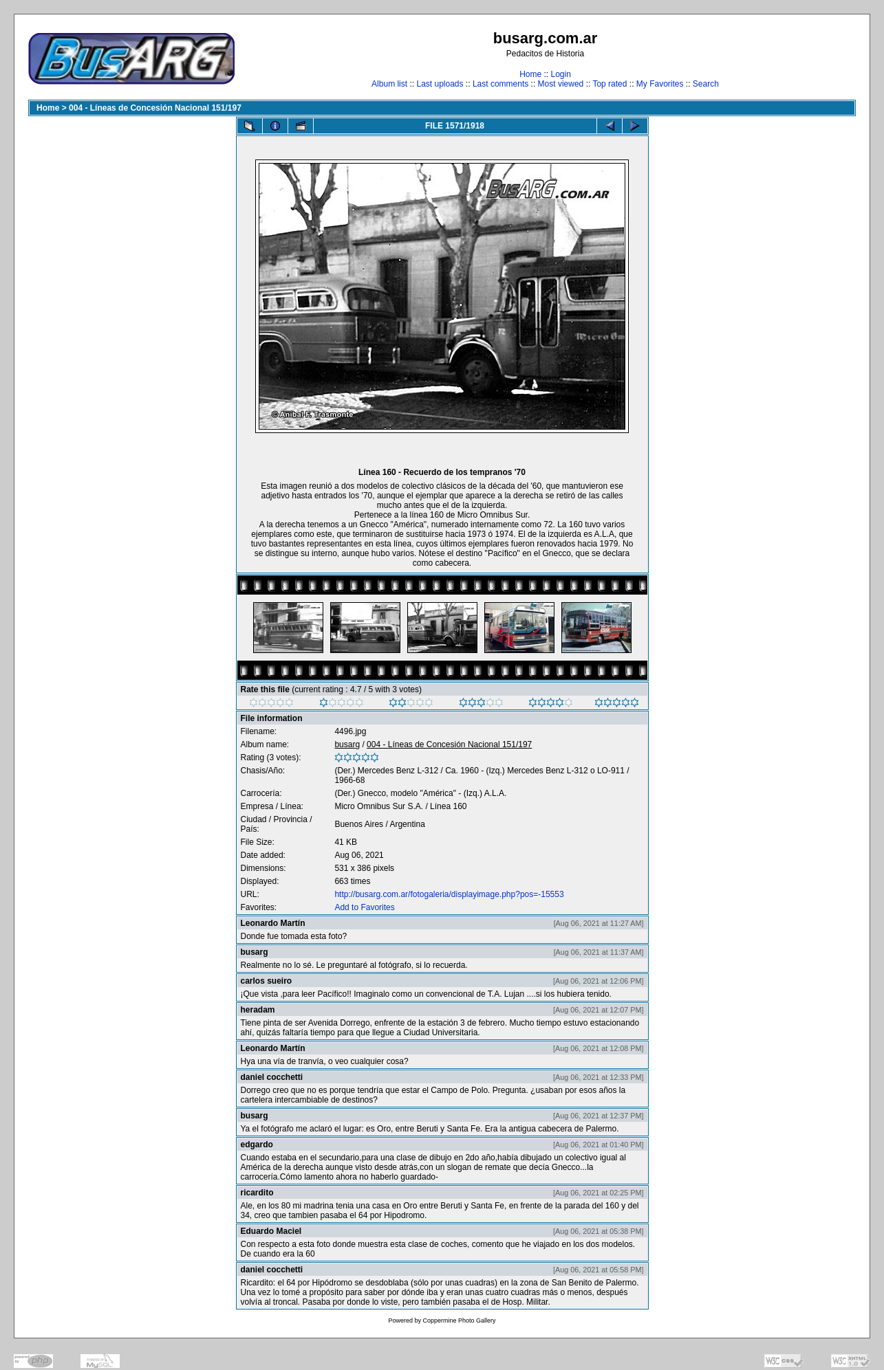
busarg (347, 744)
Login (560, 74)
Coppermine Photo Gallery (458, 1320)
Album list (389, 84)
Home (530, 74)
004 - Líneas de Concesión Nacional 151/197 (155, 108)
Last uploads (439, 84)
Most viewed (561, 84)
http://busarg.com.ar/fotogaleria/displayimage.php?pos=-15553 (448, 894)
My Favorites (660, 84)
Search (706, 84)
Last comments (500, 84)
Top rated (609, 84)
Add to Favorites (364, 907)
